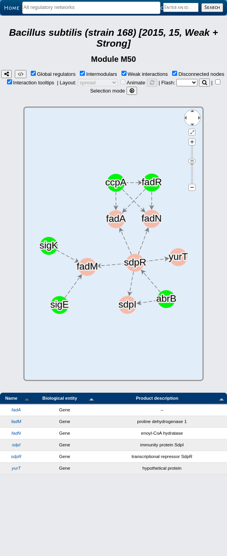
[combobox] (91, 8)
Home (11, 8)
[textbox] (91, 7)
